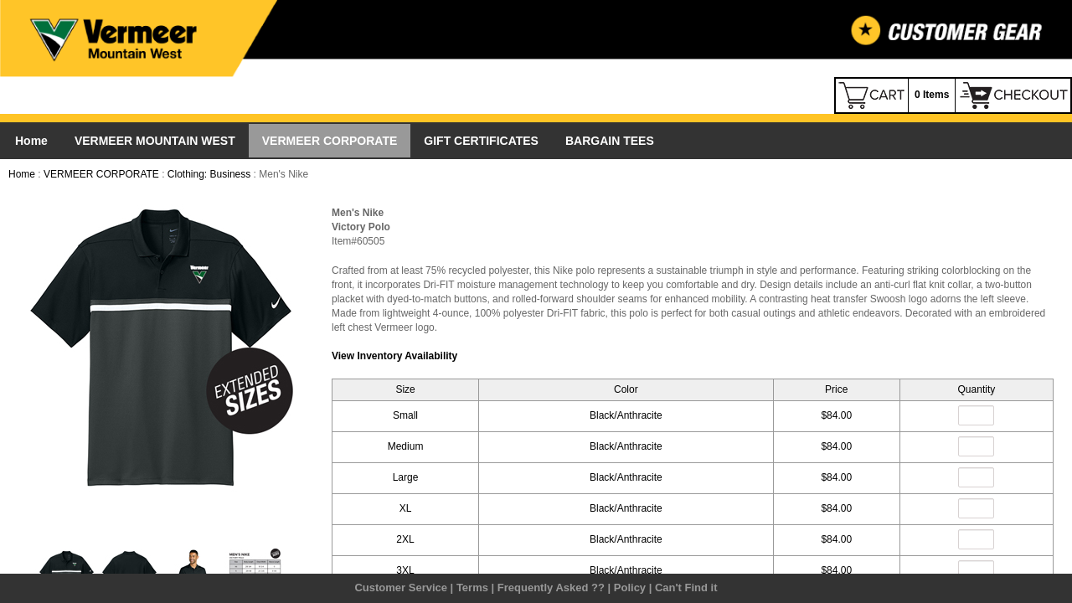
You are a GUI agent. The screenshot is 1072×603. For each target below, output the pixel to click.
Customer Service (400, 587)
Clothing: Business (209, 174)
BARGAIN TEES (609, 140)
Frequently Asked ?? (551, 587)
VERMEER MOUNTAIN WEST (155, 140)
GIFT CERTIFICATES (481, 140)
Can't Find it (686, 587)
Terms (472, 587)
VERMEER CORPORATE (330, 140)
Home (31, 140)
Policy (630, 587)
